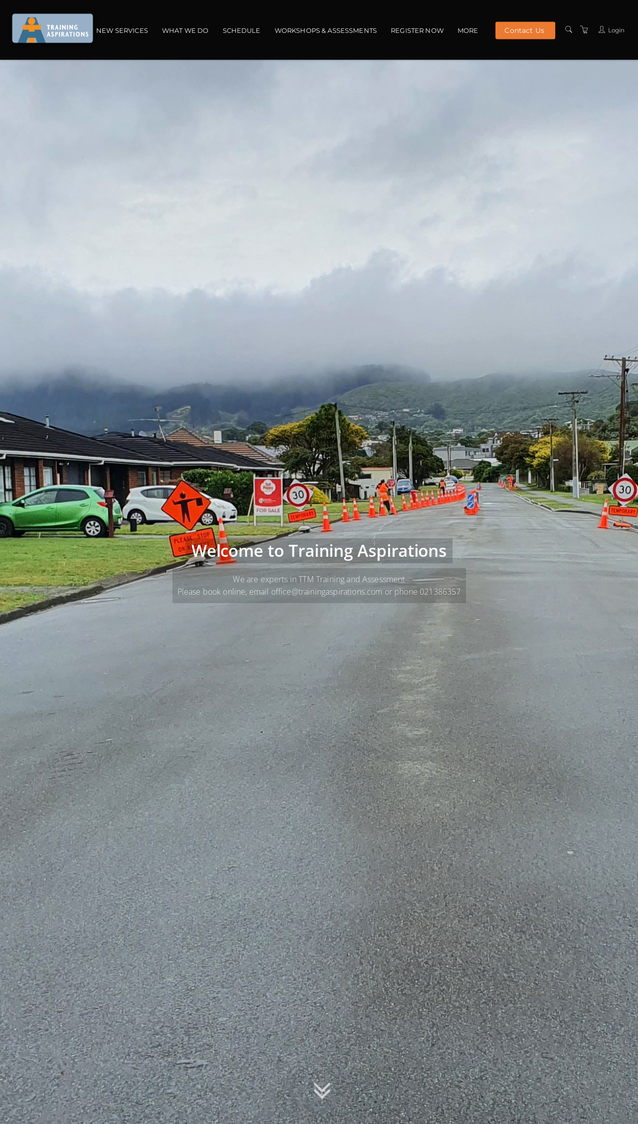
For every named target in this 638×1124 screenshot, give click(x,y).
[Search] (569, 29)
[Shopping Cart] (584, 29)
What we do (185, 30)
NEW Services (122, 30)
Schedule (242, 30)
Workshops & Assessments (326, 30)
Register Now (417, 30)
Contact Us (524, 29)
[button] (322, 1093)
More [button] (468, 30)
